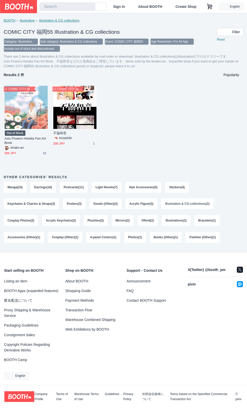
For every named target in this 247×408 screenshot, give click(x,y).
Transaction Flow (78, 310)
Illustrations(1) (176, 221)
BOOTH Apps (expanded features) (31, 291)
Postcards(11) (74, 187)
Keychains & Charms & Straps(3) (31, 204)
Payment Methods (79, 300)
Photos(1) (135, 237)
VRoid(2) (147, 221)
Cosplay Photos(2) (21, 221)
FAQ (130, 291)
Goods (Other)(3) (105, 204)
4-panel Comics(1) (103, 237)
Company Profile (41, 397)
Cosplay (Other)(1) (65, 237)
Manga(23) (15, 187)
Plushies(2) (96, 221)
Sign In (119, 6)
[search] (90, 6)
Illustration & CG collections (59, 20)
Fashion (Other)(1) (202, 237)
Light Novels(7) (106, 187)
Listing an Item (15, 281)
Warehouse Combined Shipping (90, 320)
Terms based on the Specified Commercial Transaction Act (198, 397)
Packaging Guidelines (21, 325)
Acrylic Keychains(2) (61, 221)
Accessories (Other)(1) (24, 237)
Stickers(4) (177, 187)
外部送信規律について (152, 397)
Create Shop (185, 6)
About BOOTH (150, 6)
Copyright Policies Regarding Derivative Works (27, 347)
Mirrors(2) (123, 221)
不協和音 (60, 133)
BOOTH (9, 20)
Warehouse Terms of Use (86, 397)
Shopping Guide (78, 291)
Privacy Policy (128, 397)
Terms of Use (62, 397)
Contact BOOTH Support (146, 300)
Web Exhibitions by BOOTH (87, 329)
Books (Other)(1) (166, 237)
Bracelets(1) (207, 221)
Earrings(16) (43, 187)
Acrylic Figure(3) (141, 204)
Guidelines (112, 394)
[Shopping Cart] (209, 6)
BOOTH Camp (15, 360)
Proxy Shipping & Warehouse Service (27, 313)
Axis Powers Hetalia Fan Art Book (25, 141)
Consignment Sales (19, 335)
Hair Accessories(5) (143, 187)
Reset (221, 39)
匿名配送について (18, 300)
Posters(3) (74, 204)
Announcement (139, 281)
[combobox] (67, 7)
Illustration (27, 20)
